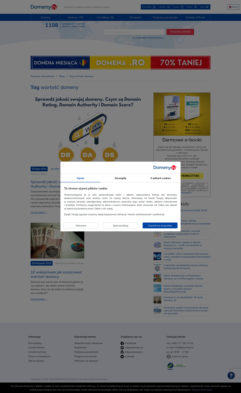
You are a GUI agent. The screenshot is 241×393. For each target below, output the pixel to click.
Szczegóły (120, 178)
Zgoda (80, 178)
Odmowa (81, 225)
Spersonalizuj (120, 225)
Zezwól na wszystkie (160, 225)
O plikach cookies (160, 178)
